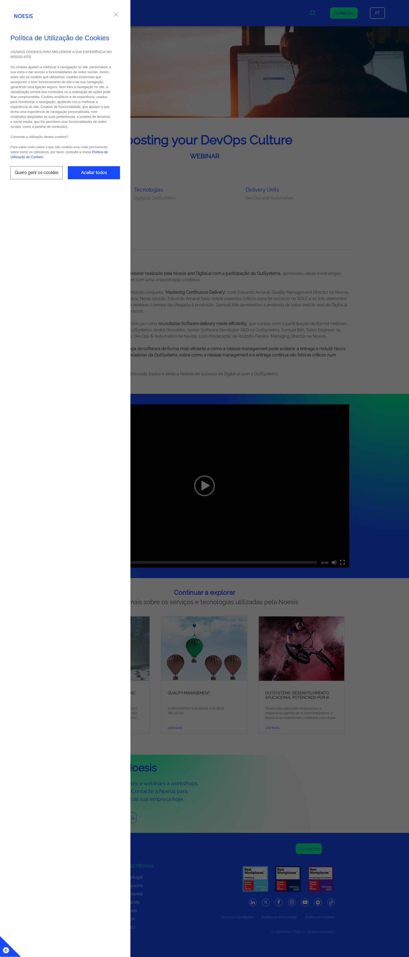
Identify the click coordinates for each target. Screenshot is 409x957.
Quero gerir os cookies (36, 172)
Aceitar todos (94, 172)
